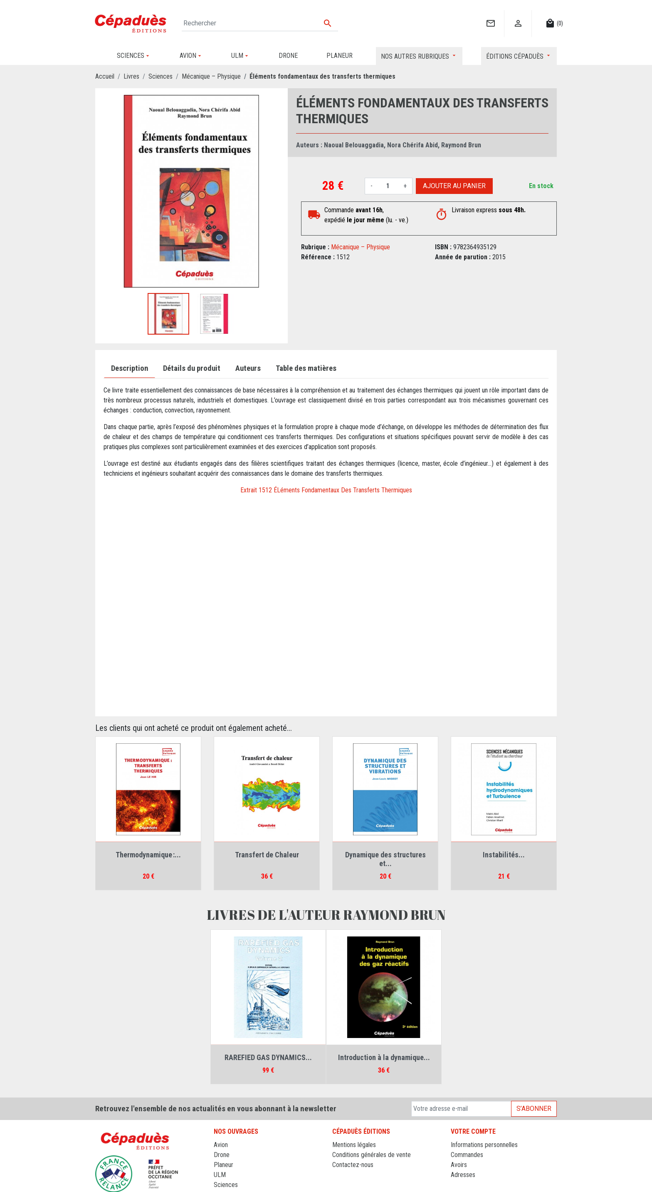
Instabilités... (504, 854)
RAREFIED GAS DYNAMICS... (268, 1057)
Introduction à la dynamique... (384, 1057)
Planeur (223, 1165)
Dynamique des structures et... (385, 859)
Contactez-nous (352, 1165)
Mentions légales (354, 1145)
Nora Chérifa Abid (412, 145)
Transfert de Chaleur (267, 854)
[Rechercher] (260, 23)
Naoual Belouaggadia (354, 145)
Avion (221, 1145)
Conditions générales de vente (371, 1155)
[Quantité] (388, 186)
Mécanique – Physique (360, 247)
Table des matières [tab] (306, 368)
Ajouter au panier (454, 186)
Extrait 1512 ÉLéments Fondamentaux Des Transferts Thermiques (326, 490)
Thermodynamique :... (148, 854)
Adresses (463, 1175)
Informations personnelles (484, 1145)
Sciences (226, 1185)
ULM (220, 1175)
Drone (222, 1155)
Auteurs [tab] (248, 368)
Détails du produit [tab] (191, 368)
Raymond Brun (461, 145)
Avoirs (459, 1165)
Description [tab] (129, 368)
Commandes (467, 1155)
